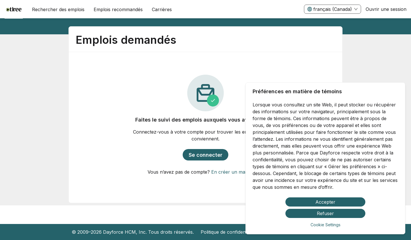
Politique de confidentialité (229, 232)
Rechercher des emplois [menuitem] (58, 9)
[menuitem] (14, 9)
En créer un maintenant (237, 172)
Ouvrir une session (386, 9)
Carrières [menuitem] (162, 9)
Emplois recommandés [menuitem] (118, 9)
